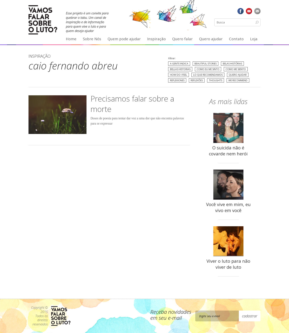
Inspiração (156, 38)
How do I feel (178, 74)
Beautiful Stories (205, 63)
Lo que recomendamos (208, 74)
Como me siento (236, 69)
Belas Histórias (232, 63)
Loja (253, 38)
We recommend (237, 80)
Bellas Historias (180, 69)
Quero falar (182, 38)
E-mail (257, 11)
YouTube (249, 11)
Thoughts (215, 80)
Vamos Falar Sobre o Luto (42, 19)
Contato (236, 38)
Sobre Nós (92, 38)
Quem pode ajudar (124, 38)
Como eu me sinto (208, 69)
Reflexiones (177, 80)
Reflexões (197, 80)
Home (71, 38)
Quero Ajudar (238, 74)
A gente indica (179, 63)
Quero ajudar (211, 38)
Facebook (240, 11)
